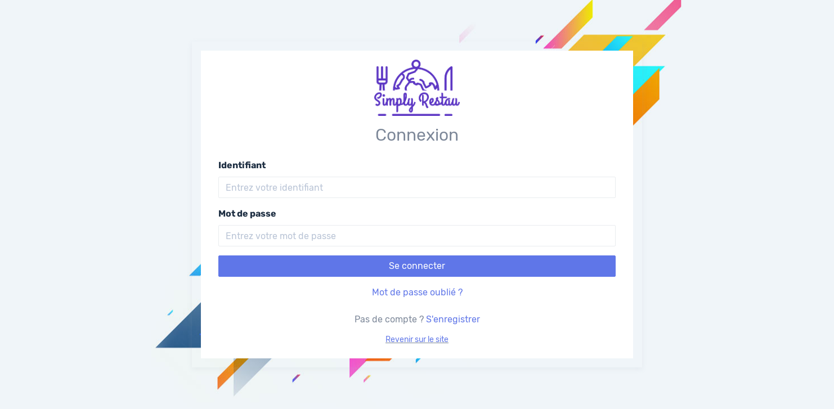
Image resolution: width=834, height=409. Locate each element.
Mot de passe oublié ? (417, 292)
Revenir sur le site (417, 339)
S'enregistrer (453, 319)
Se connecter (417, 265)
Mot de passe (247, 213)
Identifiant (242, 165)
